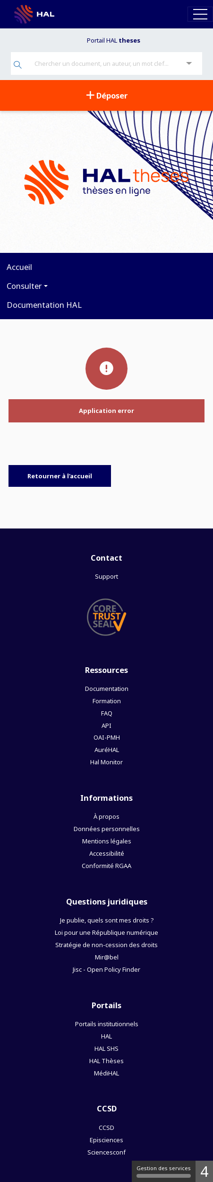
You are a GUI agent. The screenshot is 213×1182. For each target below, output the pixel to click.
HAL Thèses (106, 1061)
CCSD (106, 1127)
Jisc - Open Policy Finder (106, 969)
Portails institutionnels (106, 1024)
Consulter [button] (24, 285)
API (106, 725)
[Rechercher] (18, 65)
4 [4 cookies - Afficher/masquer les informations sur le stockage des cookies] (204, 1171)
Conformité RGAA (106, 865)
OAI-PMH (107, 737)
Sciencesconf (106, 1152)
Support (106, 576)
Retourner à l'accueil (59, 476)
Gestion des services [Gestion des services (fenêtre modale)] (163, 1171)
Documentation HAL (44, 304)
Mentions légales (106, 841)
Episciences (106, 1140)
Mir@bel (107, 957)
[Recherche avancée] (189, 64)
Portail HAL (113, 40)
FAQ (106, 713)
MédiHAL (106, 1073)
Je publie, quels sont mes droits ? (106, 920)
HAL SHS (106, 1048)
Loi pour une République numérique (106, 932)
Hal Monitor (106, 762)
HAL (106, 1036)
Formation (107, 701)
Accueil (19, 266)
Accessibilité (106, 853)
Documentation (106, 688)
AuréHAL (106, 749)
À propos (106, 816)
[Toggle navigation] (200, 14)
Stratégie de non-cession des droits (106, 944)
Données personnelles (107, 828)
